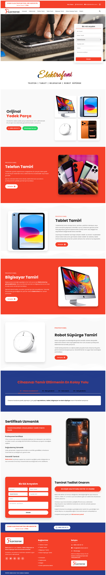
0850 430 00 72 (14, 128)
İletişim (81, 11)
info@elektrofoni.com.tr (90, 4)
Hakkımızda (32, 11)
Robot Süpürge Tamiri (71, 11)
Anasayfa (24, 11)
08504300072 (79, 4)
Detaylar (12, 186)
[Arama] (100, 11)
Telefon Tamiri (41, 11)
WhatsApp (75, 551)
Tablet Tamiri (50, 11)
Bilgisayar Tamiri (59, 11)
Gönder (88, 59)
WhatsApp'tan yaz (32, 128)
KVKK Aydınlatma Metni (45, 565)
